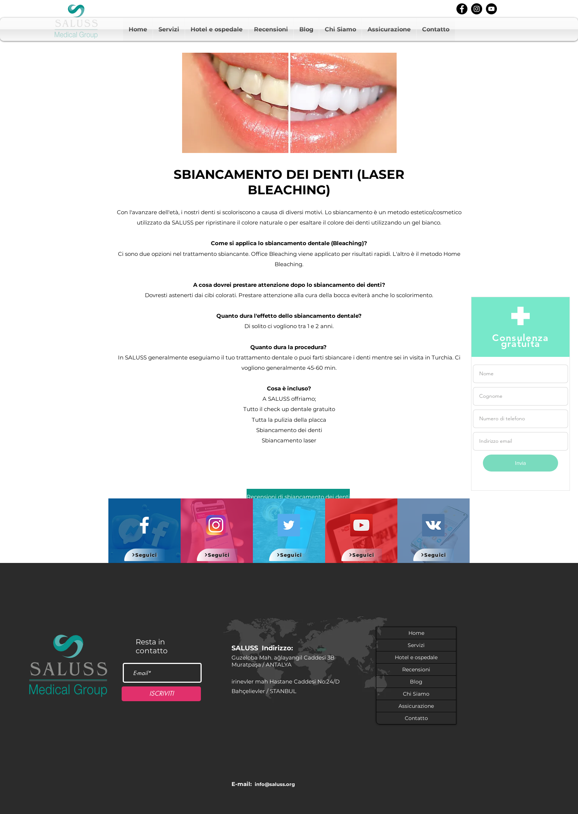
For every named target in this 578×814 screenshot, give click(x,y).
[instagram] (476, 8)
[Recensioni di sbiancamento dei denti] (298, 497)
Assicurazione (416, 706)
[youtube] (491, 8)
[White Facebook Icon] (144, 525)
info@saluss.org (275, 784)
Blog (416, 681)
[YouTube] (361, 525)
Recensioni (416, 669)
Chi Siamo (416, 693)
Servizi (416, 645)
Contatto (416, 718)
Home (416, 633)
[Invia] (520, 463)
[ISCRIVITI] (161, 693)
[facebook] (461, 8)
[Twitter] (289, 525)
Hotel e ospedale (416, 657)
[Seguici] (144, 555)
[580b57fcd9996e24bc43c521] (216, 525)
